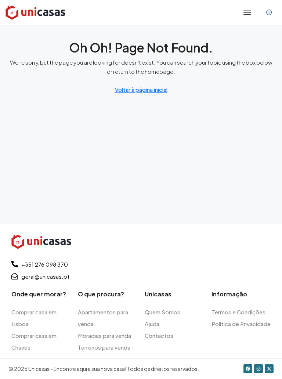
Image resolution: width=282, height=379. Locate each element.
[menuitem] (268, 12)
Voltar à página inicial (141, 89)
